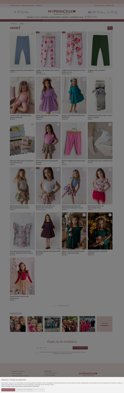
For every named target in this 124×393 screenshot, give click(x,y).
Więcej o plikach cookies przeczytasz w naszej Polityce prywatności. (20, 386)
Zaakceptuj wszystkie (37, 389)
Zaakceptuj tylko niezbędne (10, 389)
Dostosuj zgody (24, 389)
